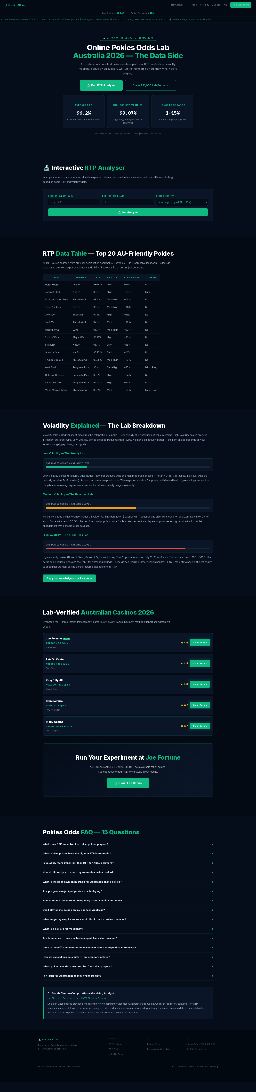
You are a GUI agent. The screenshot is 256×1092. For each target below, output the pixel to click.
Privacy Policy (154, 1044)
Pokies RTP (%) (165, 196)
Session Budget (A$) (60, 196)
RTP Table (192, 5)
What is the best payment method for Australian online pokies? (128, 882)
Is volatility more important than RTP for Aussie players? (128, 863)
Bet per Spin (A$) (113, 196)
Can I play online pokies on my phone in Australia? (128, 910)
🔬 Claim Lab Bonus (128, 783)
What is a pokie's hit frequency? (128, 929)
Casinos (216, 5)
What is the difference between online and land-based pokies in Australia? (128, 947)
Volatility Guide (116, 1054)
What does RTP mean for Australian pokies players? (128, 844)
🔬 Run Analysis (128, 212)
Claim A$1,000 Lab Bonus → (151, 85)
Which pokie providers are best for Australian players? (128, 966)
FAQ (225, 5)
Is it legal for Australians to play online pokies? (128, 976)
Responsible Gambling (158, 1049)
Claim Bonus (200, 642)
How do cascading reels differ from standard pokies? (128, 957)
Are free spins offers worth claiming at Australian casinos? (128, 938)
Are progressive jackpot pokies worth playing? (128, 891)
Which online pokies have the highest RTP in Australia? (128, 853)
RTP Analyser (177, 5)
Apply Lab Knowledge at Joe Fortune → (69, 578)
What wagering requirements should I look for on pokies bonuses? (128, 919)
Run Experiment (241, 5)
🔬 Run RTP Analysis (101, 85)
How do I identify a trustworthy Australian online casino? (128, 872)
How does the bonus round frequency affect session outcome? (128, 900)
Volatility (204, 5)
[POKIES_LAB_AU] (16, 5)
